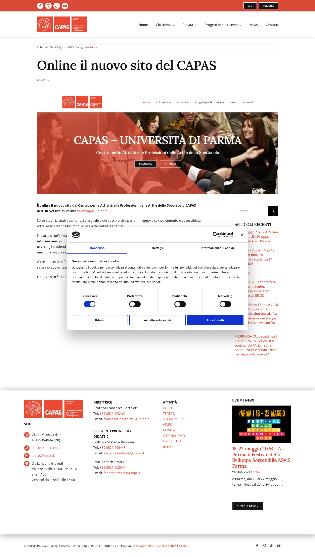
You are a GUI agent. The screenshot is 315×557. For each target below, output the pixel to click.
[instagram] (264, 545)
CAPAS (45, 79)
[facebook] (257, 545)
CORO (167, 408)
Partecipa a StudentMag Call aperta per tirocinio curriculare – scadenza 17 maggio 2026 (255, 257)
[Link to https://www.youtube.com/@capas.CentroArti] (65, 6)
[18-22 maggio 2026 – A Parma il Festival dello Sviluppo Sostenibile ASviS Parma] (261, 424)
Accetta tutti (215, 320)
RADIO (168, 447)
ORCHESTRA (172, 441)
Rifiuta (99, 320)
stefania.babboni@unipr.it (124, 453)
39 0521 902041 (114, 467)
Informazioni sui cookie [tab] (218, 248)
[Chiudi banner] (242, 234)
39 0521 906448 (114, 447)
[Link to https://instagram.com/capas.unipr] (48, 6)
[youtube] (278, 545)
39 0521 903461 (114, 413)
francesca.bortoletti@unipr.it (126, 419)
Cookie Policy (167, 546)
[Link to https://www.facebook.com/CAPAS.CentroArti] (40, 6)
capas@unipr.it (43, 455)
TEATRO (169, 413)
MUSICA (169, 430)
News (93, 47)
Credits (184, 546)
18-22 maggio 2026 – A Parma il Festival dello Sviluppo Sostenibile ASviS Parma (256, 236)
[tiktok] (271, 545)
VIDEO (168, 424)
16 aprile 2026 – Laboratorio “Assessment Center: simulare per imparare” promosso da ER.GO (255, 289)
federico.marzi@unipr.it (122, 473)
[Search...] (251, 211)
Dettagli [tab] (157, 248)
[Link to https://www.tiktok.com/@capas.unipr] (56, 6)
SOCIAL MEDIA (174, 419)
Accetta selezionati (157, 320)
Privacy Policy (145, 546)
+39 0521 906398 (45, 448)
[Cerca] (273, 211)
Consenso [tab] (97, 248)
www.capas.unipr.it (92, 211)
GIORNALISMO (174, 435)
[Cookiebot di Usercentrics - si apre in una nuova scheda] (215, 235)
